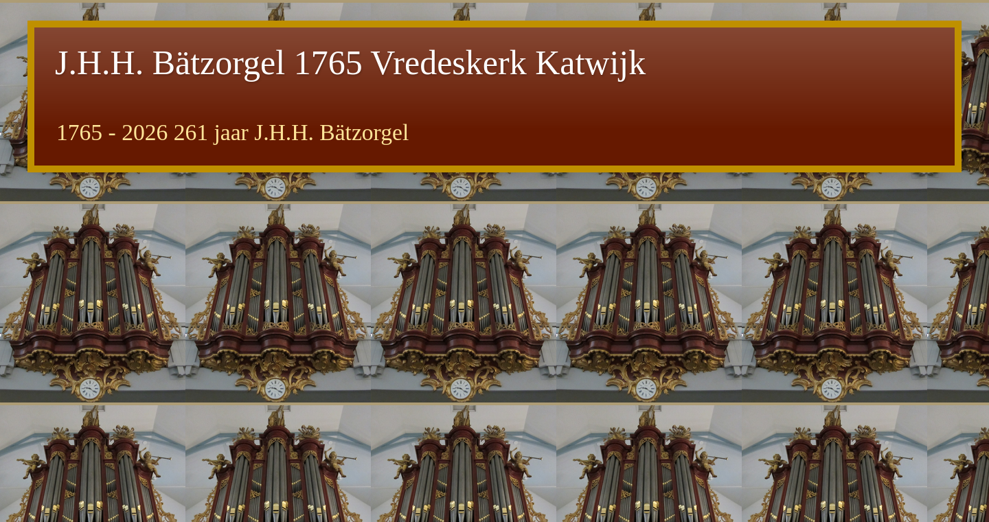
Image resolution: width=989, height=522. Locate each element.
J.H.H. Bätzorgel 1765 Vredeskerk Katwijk (350, 62)
